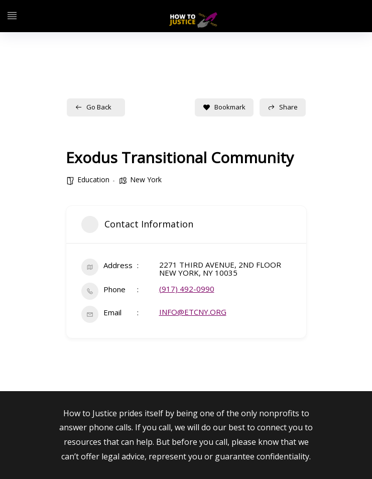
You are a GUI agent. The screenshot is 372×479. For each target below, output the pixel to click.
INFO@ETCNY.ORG (192, 312)
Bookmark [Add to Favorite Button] (224, 106)
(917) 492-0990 (186, 289)
